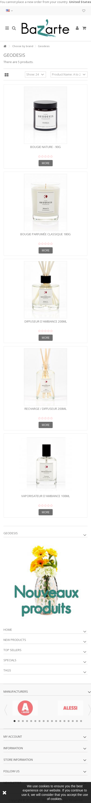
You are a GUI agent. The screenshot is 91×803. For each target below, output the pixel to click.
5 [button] (31, 721)
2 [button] (19, 721)
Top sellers (12, 650)
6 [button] (35, 721)
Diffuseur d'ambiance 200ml (45, 321)
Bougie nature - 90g (45, 147)
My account (12, 736)
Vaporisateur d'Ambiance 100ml (45, 496)
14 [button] (69, 721)
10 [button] (52, 721)
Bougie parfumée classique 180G (45, 234)
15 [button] (73, 721)
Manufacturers (15, 691)
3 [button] (23, 721)
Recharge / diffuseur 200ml (45, 409)
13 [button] (64, 721)
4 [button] (27, 721)
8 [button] (44, 721)
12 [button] (60, 721)
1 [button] (14, 721)
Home (7, 630)
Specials (9, 660)
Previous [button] (6, 710)
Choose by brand (22, 46)
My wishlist (83, 11)
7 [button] (39, 721)
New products (14, 640)
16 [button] (77, 721)
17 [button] (81, 721)
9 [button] (48, 721)
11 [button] (56, 721)
